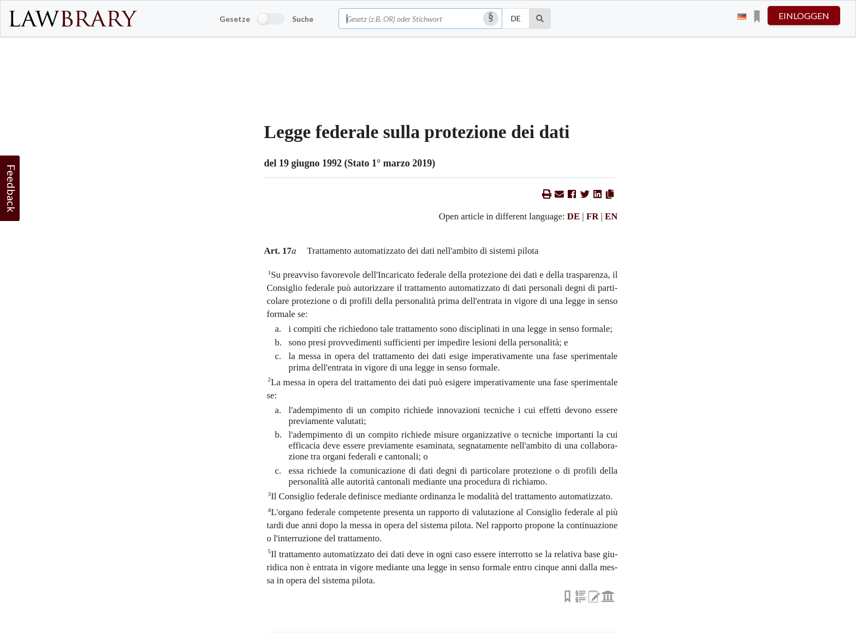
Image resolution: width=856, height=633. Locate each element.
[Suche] (540, 18)
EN (611, 216)
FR (592, 216)
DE (573, 216)
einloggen (803, 15)
